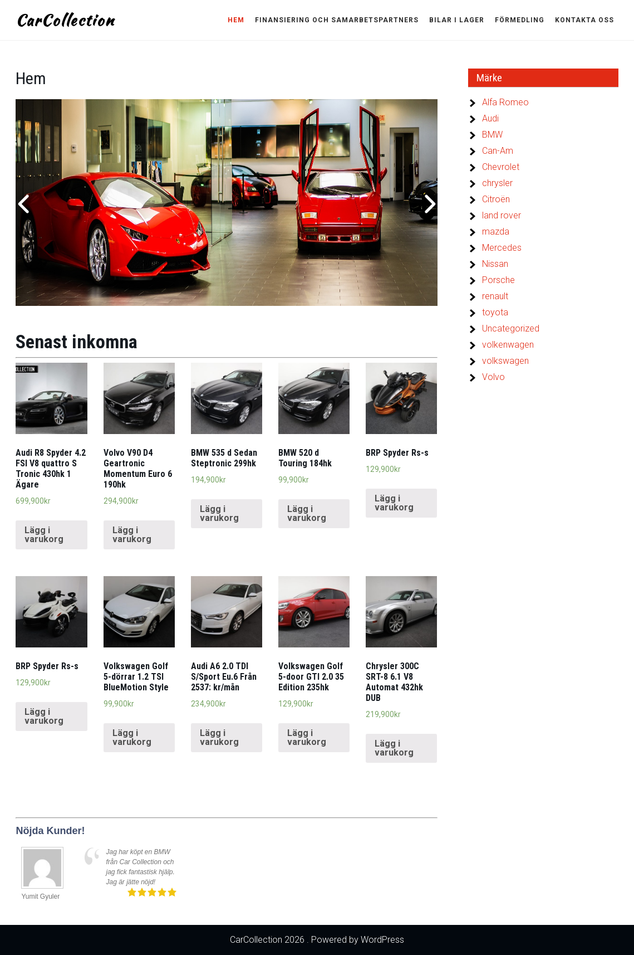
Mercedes (502, 247)
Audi (490, 118)
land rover (501, 215)
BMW (492, 134)
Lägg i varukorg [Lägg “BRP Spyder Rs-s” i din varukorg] (394, 503)
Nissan (495, 264)
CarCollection (65, 20)
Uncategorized (510, 328)
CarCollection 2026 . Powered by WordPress (317, 939)
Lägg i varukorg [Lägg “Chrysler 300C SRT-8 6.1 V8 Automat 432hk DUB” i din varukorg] (394, 748)
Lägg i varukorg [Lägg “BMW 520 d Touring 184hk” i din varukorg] (306, 513)
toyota (495, 312)
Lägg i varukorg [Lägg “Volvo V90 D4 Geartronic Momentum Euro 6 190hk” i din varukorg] (131, 534)
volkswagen (505, 360)
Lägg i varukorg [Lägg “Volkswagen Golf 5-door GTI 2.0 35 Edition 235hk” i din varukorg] (306, 737)
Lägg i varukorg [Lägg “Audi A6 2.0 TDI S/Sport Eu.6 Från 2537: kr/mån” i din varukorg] (219, 737)
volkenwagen (508, 344)
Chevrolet (500, 167)
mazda (495, 231)
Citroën (496, 199)
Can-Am (497, 150)
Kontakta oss (584, 20)
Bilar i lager (456, 20)
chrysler (497, 183)
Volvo (493, 377)
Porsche (498, 280)
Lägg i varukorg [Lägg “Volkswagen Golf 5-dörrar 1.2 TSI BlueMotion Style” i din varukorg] (131, 737)
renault (495, 296)
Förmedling (519, 20)
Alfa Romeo (505, 102)
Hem (236, 20)
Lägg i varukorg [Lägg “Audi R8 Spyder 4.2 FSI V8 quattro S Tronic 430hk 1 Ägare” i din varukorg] (43, 534)
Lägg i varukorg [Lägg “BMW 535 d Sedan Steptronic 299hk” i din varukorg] (219, 513)
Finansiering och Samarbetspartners (337, 20)
